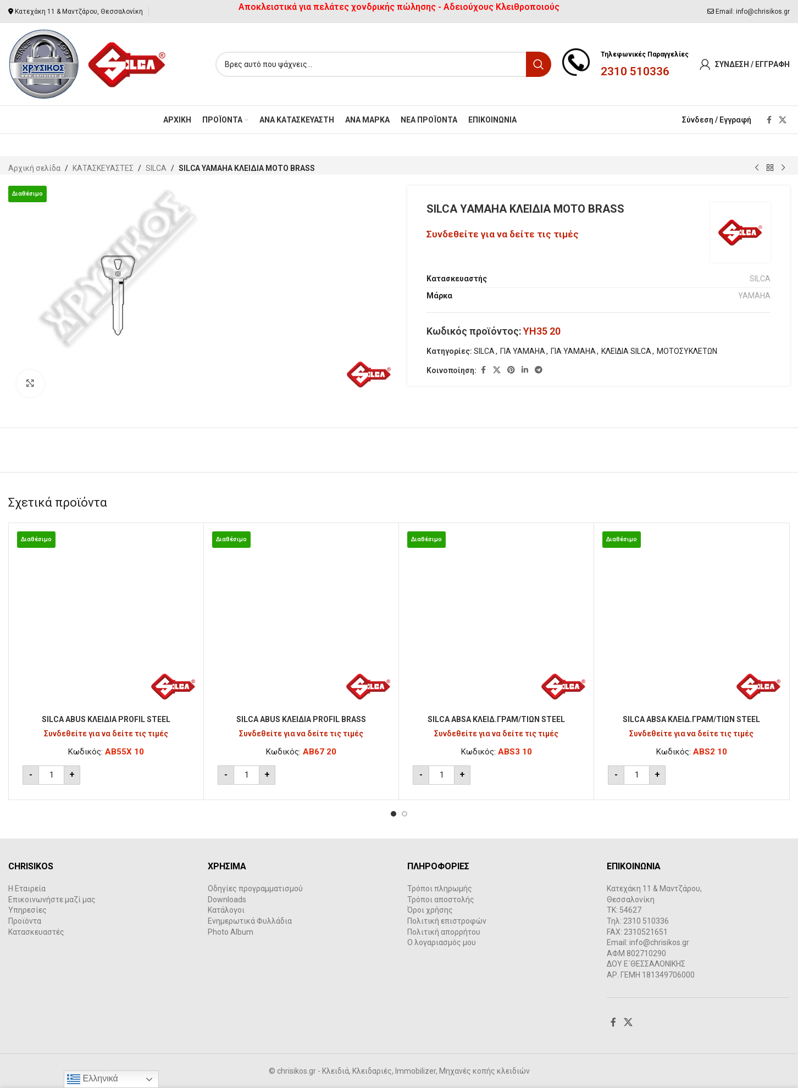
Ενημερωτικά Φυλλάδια (250, 921)
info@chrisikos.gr (763, 11)
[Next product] (783, 168)
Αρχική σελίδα (34, 168)
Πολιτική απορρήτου (443, 932)
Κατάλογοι (226, 910)
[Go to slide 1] (393, 814)
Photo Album (230, 932)
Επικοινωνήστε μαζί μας (52, 899)
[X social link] (782, 120)
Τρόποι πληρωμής (439, 888)
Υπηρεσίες (27, 910)
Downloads (227, 899)
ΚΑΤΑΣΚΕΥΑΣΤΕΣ (103, 168)
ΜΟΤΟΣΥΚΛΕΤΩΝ (687, 351)
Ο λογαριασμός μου (441, 942)
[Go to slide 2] (404, 814)
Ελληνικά (92, 1079)
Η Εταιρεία (27, 888)
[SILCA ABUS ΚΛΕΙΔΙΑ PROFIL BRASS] (301, 620)
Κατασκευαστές (36, 932)
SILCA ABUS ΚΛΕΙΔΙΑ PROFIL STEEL (106, 719)
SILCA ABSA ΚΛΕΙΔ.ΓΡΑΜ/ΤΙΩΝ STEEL (496, 719)
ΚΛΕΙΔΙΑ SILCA (626, 351)
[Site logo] (87, 63)
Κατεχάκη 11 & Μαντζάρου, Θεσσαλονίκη (79, 11)
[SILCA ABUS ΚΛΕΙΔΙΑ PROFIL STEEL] (106, 620)
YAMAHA (754, 295)
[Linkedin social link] (524, 370)
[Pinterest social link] (511, 370)
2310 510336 (635, 71)
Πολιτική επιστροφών (446, 921)
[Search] (383, 64)
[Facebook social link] (768, 120)
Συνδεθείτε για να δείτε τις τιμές (502, 234)
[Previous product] (756, 168)
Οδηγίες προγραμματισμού (255, 888)
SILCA (156, 168)
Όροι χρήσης (430, 910)
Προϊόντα (24, 921)
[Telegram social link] (538, 370)
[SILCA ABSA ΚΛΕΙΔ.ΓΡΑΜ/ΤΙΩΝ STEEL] (496, 620)
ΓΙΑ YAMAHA (522, 351)
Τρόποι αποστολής (440, 899)
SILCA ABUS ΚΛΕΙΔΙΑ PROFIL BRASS (301, 719)
